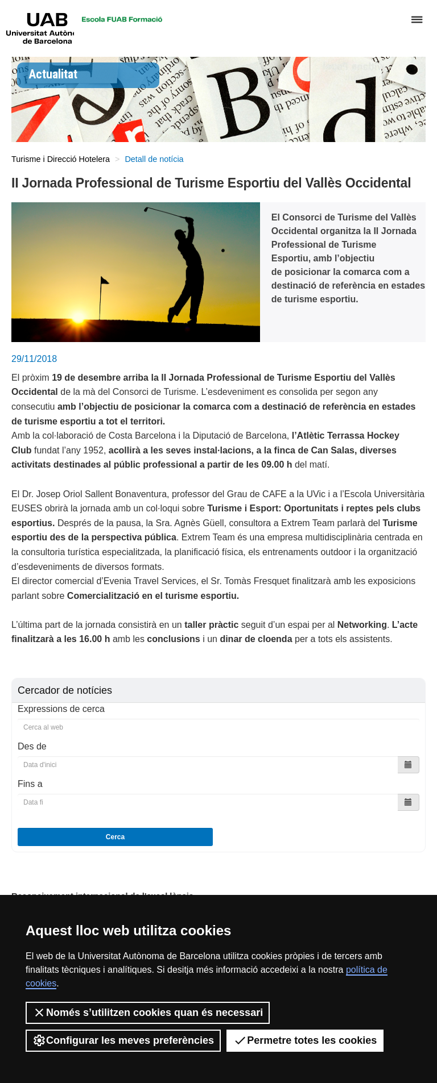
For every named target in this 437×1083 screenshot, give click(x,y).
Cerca (115, 837)
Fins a (30, 784)
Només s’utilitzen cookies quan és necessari (147, 1012)
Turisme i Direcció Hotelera (60, 159)
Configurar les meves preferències (123, 1040)
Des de (32, 746)
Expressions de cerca (61, 709)
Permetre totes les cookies (305, 1040)
